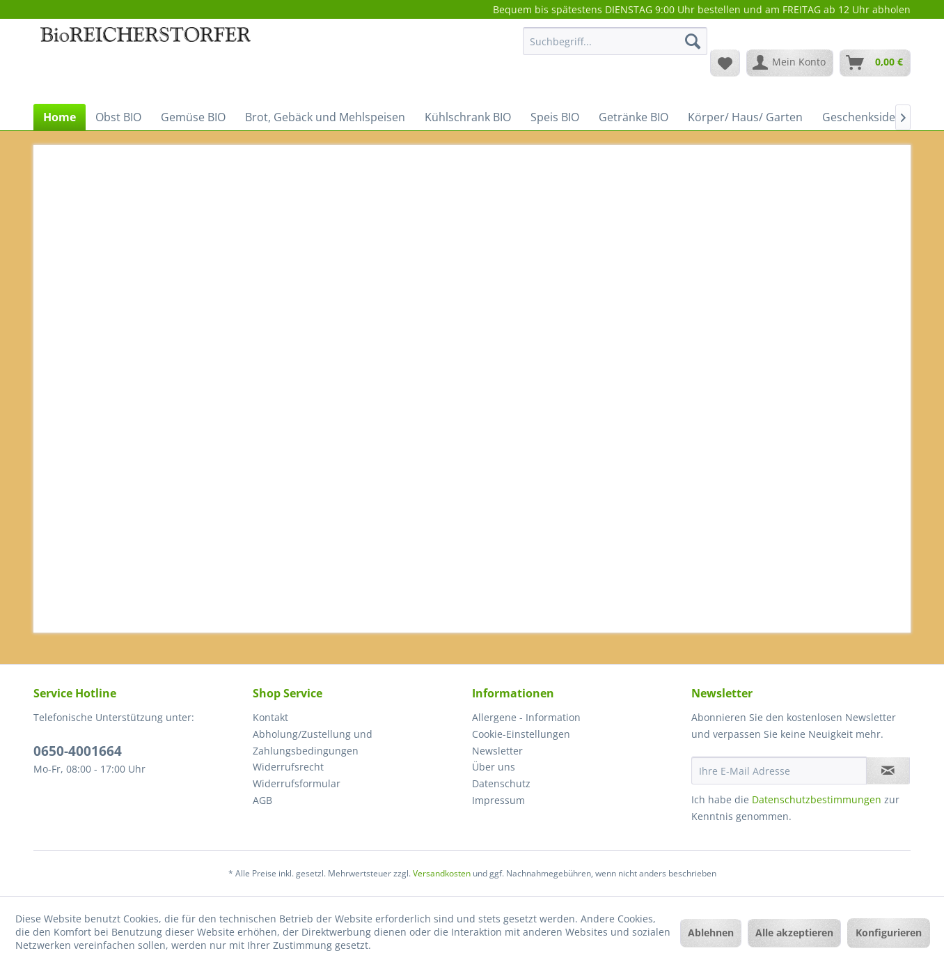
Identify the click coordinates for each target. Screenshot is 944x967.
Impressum (498, 800)
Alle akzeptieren (794, 932)
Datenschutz (501, 783)
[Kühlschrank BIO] (468, 117)
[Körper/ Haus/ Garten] (745, 117)
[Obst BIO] (118, 117)
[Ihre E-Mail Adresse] (779, 770)
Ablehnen (711, 932)
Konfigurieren (889, 932)
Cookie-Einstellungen (521, 734)
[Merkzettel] (725, 63)
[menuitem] (615, 47)
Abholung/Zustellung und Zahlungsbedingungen (312, 742)
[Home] (59, 117)
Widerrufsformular (296, 783)
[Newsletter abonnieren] (888, 770)
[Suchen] (692, 41)
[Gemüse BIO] (193, 117)
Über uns (493, 766)
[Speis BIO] (555, 117)
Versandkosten (442, 873)
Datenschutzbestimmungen (816, 799)
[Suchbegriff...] (615, 41)
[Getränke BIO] (633, 117)
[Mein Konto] (789, 63)
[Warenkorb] (875, 63)
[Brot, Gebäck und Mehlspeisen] (325, 117)
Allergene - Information (526, 717)
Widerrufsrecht (288, 766)
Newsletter (497, 750)
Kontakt (270, 717)
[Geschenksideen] (865, 117)
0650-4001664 (77, 751)
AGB (262, 800)
